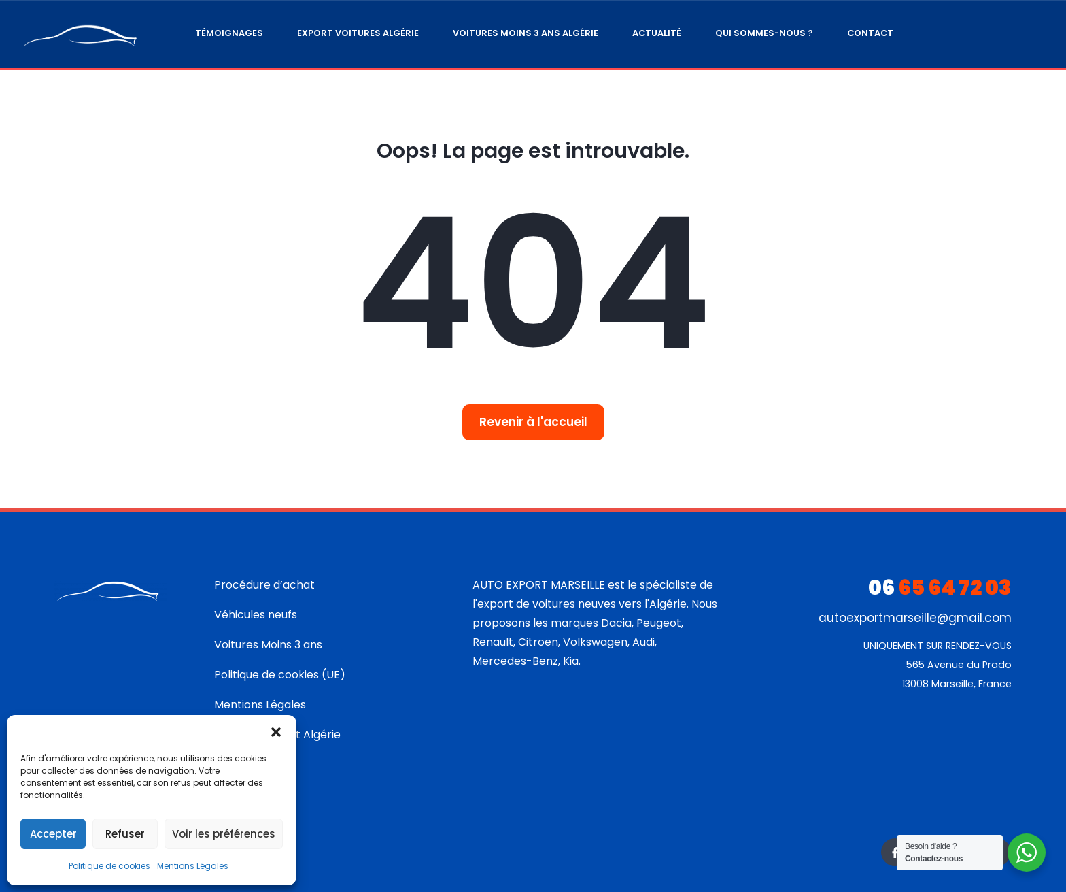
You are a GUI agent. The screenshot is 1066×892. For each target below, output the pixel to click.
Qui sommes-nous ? (764, 33)
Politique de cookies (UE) (279, 674)
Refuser (125, 834)
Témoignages (229, 33)
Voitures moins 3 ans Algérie (525, 33)
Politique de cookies (109, 866)
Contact (870, 33)
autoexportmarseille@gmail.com (915, 618)
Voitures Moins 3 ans (268, 645)
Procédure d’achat (264, 585)
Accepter (53, 834)
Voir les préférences (223, 834)
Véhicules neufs (255, 615)
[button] (276, 732)
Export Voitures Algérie (358, 33)
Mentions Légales (192, 866)
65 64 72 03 (940, 588)
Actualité (656, 33)
